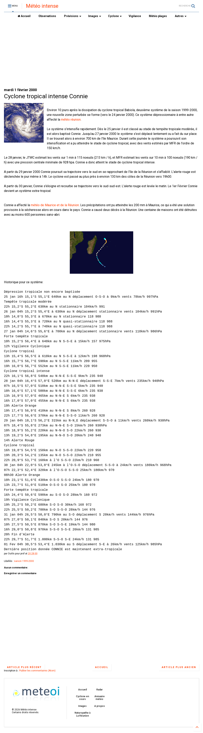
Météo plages (158, 16)
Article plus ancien (179, 667)
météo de (38, 205)
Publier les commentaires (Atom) (37, 670)
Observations (47, 16)
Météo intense (42, 6)
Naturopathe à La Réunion (82, 714)
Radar (99, 689)
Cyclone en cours (82, 698)
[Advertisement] (101, 53)
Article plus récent (24, 667)
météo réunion (71, 119)
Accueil (24, 16)
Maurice (50, 205)
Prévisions (72, 16)
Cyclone (115, 16)
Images (94, 16)
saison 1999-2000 (24, 561)
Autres (181, 16)
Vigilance (135, 16)
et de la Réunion (67, 205)
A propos (99, 706)
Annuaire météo (99, 698)
